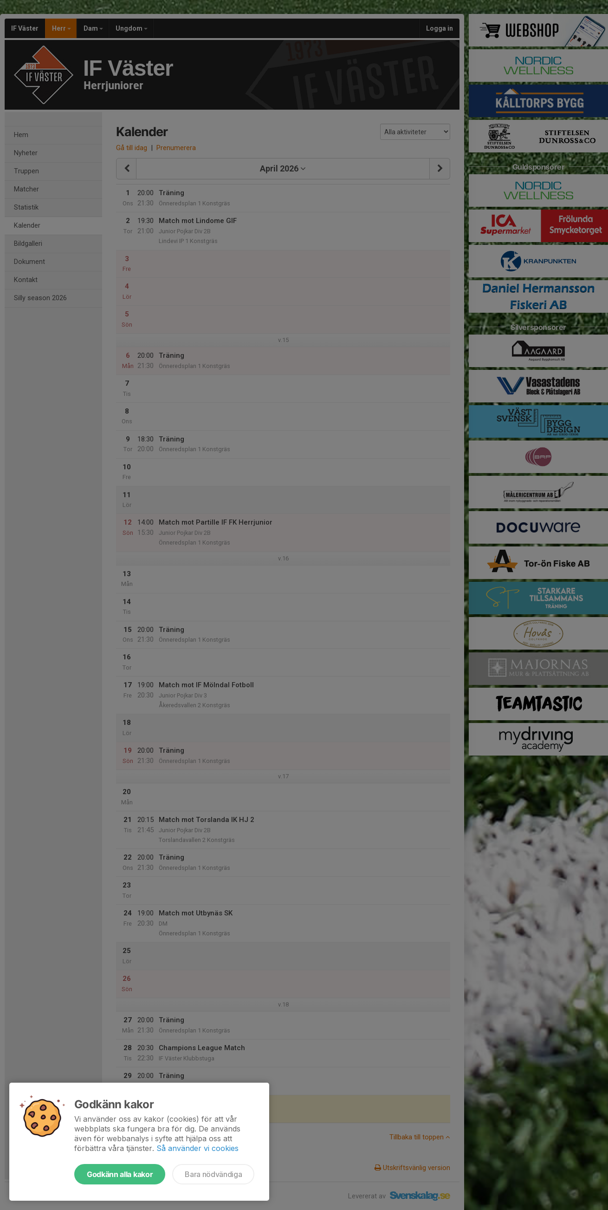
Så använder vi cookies (197, 1148)
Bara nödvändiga (213, 1174)
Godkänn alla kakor (120, 1174)
